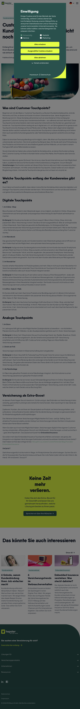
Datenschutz (45, 75)
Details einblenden (40, 63)
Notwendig (27, 35)
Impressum (34, 75)
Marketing (46, 38)
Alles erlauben (40, 44)
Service (26, 38)
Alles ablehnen (40, 57)
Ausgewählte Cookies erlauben (40, 51)
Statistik (45, 35)
